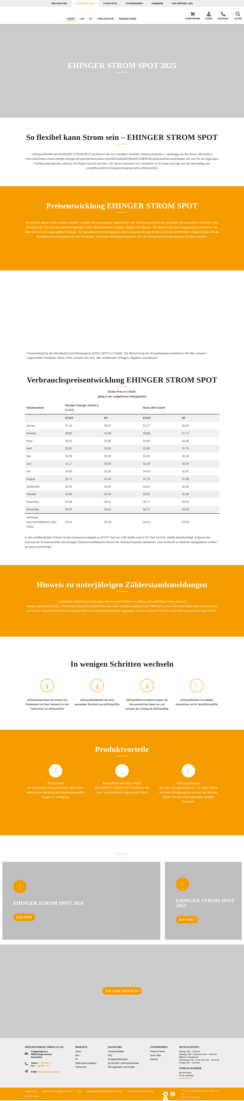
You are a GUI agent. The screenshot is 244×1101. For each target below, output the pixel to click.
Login (209, 18)
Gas (82, 19)
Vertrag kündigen (116, 1051)
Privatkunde (59, 3)
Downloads (32, 1096)
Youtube (165, 1094)
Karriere (157, 3)
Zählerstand (105, 19)
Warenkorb (192, 18)
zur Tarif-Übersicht (122, 991)
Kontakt (223, 18)
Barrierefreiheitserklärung (104, 1091)
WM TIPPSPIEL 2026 (182, 3)
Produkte (81, 1047)
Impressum (31, 1091)
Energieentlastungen (118, 1059)
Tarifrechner (127, 19)
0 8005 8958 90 (185, 1078)
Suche (238, 18)
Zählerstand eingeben (85, 1063)
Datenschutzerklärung (57, 1091)
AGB (79, 1091)
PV (90, 19)
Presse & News (157, 1051)
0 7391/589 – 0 (45, 1063)
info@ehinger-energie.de (49, 1072)
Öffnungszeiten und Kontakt (121, 1067)
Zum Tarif (24, 917)
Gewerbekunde (85, 3)
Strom (71, 19)
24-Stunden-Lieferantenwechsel (123, 1063)
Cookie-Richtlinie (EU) (141, 1091)
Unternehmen (134, 3)
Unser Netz (110, 3)
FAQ (110, 1055)
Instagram (172, 1094)
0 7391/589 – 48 (42, 1066)
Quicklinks (115, 1047)
